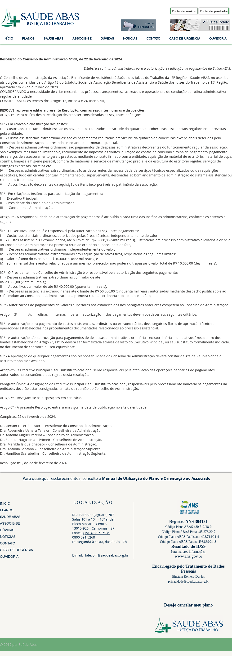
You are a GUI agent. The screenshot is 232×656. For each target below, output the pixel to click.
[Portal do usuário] (183, 11)
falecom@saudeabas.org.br (107, 555)
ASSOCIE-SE (10, 523)
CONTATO (7, 543)
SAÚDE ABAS (10, 517)
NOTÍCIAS (7, 537)
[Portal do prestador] (214, 11)
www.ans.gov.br (188, 556)
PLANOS (6, 510)
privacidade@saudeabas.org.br (188, 581)
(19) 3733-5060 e (96, 532)
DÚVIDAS (7, 530)
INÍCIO (5, 503)
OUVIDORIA (9, 556)
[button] (29, 38)
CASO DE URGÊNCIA (16, 550)
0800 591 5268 (83, 537)
